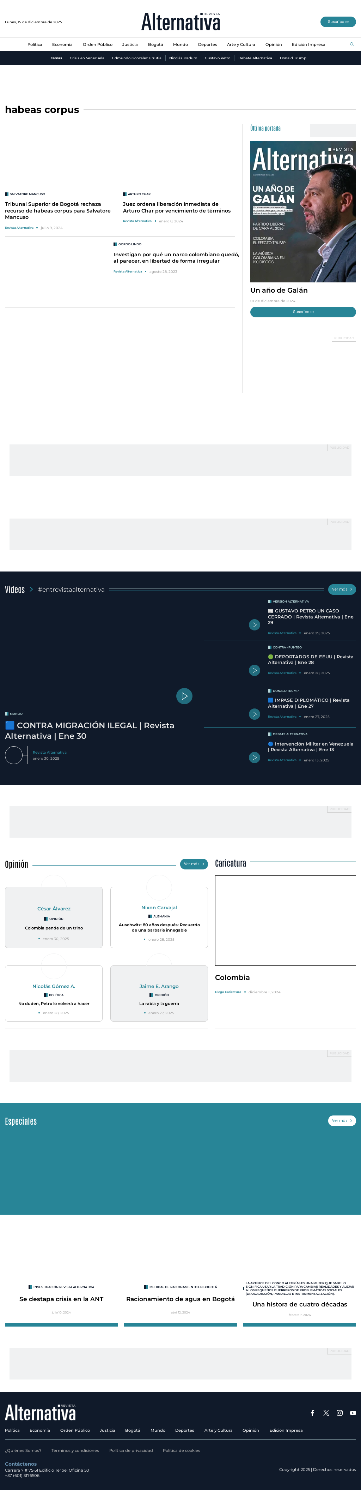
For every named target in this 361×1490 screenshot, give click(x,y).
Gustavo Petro (217, 58)
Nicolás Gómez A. (53, 986)
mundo (16, 714)
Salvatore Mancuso (27, 194)
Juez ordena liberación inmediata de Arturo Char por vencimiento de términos (177, 207)
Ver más (342, 589)
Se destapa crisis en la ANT (61, 1299)
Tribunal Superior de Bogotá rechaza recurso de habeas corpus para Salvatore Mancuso (58, 210)
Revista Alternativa (19, 227)
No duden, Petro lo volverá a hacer (54, 1003)
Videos (15, 589)
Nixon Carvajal (159, 907)
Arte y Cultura (241, 44)
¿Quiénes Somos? (23, 1450)
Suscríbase (338, 21)
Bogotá (155, 44)
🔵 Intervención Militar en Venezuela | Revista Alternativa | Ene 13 (311, 747)
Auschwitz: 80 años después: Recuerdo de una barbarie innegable (159, 927)
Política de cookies (181, 1450)
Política (34, 44)
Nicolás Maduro (183, 58)
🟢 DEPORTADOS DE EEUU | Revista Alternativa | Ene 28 (311, 659)
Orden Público (97, 44)
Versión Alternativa (291, 601)
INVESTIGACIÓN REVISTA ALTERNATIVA (63, 1287)
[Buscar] (352, 44)
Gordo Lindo (129, 244)
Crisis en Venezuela (87, 58)
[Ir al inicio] (180, 22)
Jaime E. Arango (159, 986)
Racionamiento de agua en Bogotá (180, 1299)
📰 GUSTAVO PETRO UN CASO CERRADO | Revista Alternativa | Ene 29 (311, 616)
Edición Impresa (308, 44)
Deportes (207, 44)
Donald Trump (293, 58)
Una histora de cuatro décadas (299, 1304)
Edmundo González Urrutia (136, 58)
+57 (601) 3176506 (22, 1475)
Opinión (273, 44)
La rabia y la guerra (159, 1003)
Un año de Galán (279, 290)
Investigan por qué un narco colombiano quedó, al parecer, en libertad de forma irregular (176, 257)
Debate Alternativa (255, 58)
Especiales (21, 1120)
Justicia (130, 44)
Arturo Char (139, 194)
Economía (62, 44)
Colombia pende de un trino (54, 928)
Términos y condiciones (75, 1450)
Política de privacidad (131, 1450)
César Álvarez (54, 908)
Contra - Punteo (287, 647)
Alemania (161, 916)
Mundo (180, 44)
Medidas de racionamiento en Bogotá (183, 1287)
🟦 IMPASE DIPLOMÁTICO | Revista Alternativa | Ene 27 (309, 703)
